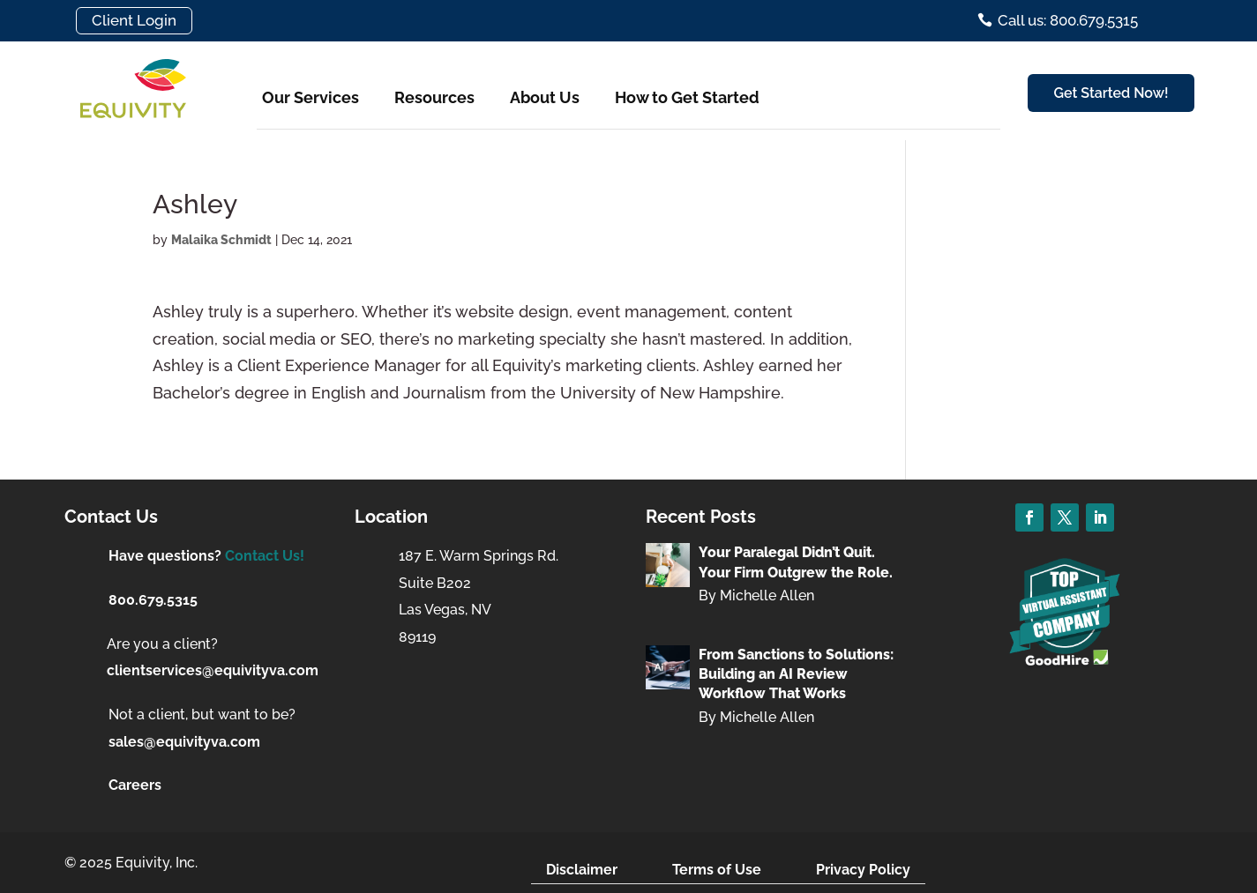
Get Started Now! (1111, 93)
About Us (545, 97)
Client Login (134, 20)
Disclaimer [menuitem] (581, 869)
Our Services (310, 97)
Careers (134, 785)
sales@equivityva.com (184, 741)
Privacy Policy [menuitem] (863, 869)
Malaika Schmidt (221, 240)
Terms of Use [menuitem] (716, 869)
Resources (434, 97)
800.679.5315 (153, 600)
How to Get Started (687, 97)
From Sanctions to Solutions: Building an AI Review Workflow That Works (796, 674)
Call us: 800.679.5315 (1068, 20)
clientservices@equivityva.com (212, 670)
